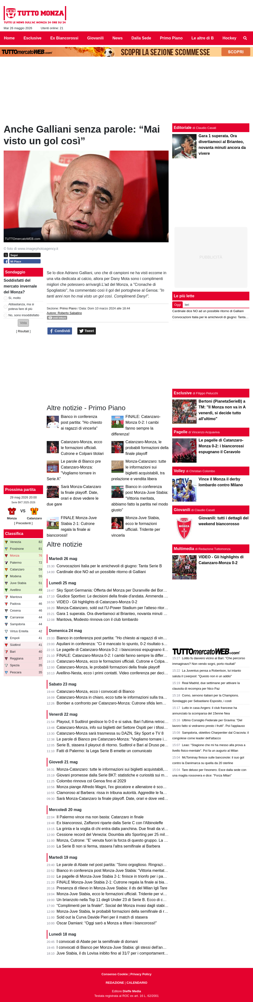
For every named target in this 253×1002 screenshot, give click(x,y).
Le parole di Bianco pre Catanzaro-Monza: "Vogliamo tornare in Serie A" (119, 739)
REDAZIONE (115, 982)
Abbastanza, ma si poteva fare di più (21, 306)
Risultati (23, 331)
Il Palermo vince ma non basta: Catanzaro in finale (100, 817)
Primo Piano (68, 308)
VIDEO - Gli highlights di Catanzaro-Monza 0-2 (97, 602)
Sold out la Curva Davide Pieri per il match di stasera (102, 917)
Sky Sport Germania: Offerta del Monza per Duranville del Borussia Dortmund (123, 590)
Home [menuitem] (9, 38)
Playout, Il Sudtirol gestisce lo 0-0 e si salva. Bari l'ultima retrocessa (115, 722)
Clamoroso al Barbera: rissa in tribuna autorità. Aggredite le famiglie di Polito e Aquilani (131, 793)
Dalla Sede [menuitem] (141, 38)
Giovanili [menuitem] (95, 38)
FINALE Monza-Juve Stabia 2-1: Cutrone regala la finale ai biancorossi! (118, 882)
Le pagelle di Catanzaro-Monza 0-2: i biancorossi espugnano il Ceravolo (119, 650)
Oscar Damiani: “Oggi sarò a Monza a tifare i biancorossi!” (107, 923)
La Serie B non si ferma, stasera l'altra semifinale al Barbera (108, 846)
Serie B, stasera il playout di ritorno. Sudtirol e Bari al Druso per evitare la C (122, 745)
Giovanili (182, 510)
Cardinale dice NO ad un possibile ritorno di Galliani (101, 572)
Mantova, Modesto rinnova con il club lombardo (97, 619)
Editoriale (182, 128)
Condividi (59, 331)
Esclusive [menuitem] (33, 38)
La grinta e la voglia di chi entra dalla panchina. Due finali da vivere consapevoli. (126, 829)
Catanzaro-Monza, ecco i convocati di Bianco (96, 691)
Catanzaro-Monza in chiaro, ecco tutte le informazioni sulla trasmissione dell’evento (128, 697)
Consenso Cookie (114, 974)
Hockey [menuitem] (229, 38)
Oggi (177, 305)
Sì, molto (15, 298)
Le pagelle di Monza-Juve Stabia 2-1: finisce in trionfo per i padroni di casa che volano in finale (138, 876)
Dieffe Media (132, 991)
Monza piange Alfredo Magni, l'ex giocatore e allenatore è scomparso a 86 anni (125, 787)
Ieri (187, 305)
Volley (179, 471)
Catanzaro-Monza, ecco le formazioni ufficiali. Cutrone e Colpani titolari (82, 448)
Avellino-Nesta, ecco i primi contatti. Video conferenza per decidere (114, 673)
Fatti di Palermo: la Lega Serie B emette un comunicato (104, 751)
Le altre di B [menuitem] (202, 38)
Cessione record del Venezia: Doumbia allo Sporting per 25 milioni (114, 834)
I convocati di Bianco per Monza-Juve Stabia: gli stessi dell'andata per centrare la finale (132, 947)
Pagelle (180, 432)
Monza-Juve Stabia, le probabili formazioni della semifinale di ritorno (115, 911)
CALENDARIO (136, 982)
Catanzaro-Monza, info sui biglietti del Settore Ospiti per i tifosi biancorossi (121, 727)
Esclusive (183, 393)
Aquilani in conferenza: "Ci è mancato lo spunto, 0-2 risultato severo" (115, 644)
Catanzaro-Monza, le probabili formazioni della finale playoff (147, 448)
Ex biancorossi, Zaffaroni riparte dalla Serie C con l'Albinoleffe (110, 823)
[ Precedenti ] (23, 523)
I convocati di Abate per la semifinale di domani (97, 941)
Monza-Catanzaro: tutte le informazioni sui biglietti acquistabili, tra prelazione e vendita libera (136, 769)
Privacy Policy (141, 974)
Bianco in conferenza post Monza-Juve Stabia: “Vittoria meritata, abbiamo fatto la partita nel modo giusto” (139, 498)
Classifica (14, 534)
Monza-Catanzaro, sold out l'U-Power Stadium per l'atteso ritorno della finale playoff (129, 608)
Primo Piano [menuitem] (171, 38)
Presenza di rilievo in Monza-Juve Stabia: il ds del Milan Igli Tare (112, 888)
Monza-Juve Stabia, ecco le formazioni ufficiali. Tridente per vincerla (115, 894)
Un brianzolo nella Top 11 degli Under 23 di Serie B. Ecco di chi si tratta (118, 900)
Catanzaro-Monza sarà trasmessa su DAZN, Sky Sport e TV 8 (110, 733)
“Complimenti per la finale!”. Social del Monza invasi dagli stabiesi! (114, 905)
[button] (23, 323)
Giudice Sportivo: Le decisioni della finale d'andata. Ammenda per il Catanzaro (124, 596)
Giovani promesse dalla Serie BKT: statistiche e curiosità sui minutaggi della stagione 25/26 (135, 775)
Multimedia (184, 549)
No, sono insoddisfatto (24, 315)
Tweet (86, 331)
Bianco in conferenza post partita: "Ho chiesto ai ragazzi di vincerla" (81, 422)
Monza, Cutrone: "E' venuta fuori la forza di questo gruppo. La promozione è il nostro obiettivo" (138, 840)
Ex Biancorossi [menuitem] (64, 38)
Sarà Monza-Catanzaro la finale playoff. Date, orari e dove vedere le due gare (123, 798)
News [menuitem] (117, 38)
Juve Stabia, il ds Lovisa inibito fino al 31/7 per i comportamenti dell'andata (121, 953)
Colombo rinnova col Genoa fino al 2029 (91, 781)
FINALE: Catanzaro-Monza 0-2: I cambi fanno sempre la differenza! (115, 655)
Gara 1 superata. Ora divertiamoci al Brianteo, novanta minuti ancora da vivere (124, 614)
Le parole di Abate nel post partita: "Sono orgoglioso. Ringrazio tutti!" (116, 865)
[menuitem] (245, 38)
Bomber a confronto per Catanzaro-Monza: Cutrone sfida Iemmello (114, 703)
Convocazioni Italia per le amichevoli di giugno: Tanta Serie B (109, 566)
